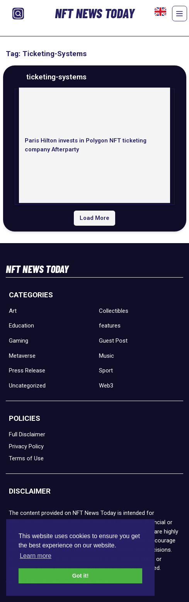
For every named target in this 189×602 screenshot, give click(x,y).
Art (13, 310)
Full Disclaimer (27, 434)
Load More (94, 217)
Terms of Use (26, 458)
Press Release (27, 370)
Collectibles (113, 310)
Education (21, 325)
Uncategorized (27, 385)
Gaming (18, 340)
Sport (106, 370)
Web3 (106, 385)
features (110, 325)
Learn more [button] (35, 555)
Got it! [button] (80, 576)
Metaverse (22, 355)
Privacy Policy (26, 446)
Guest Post (113, 340)
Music (106, 355)
